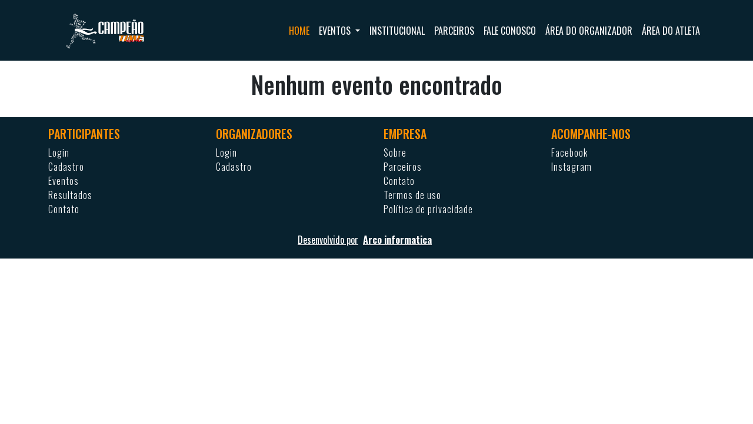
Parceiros (454, 31)
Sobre (395, 152)
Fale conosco (510, 31)
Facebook (569, 152)
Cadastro (66, 167)
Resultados (70, 195)
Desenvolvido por (376, 239)
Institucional (397, 31)
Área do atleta (671, 31)
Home (299, 31)
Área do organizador (588, 31)
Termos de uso (412, 195)
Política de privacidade (428, 209)
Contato (63, 209)
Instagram (571, 167)
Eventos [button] (336, 31)
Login (58, 152)
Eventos (63, 181)
